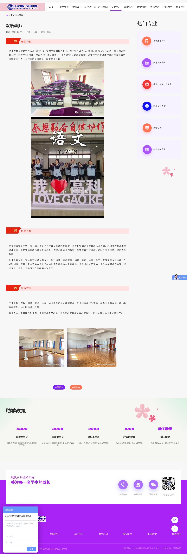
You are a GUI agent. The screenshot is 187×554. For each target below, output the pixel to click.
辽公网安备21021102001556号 (53, 549)
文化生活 (154, 7)
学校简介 (77, 7)
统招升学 (127, 534)
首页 (51, 7)
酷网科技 (177, 548)
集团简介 (64, 7)
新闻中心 (54, 534)
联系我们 (180, 7)
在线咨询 (76, 387)
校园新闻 (103, 7)
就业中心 (79, 534)
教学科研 (141, 7)
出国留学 (167, 7)
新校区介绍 (90, 7)
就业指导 (129, 7)
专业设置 (19, 15)
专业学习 (116, 7)
